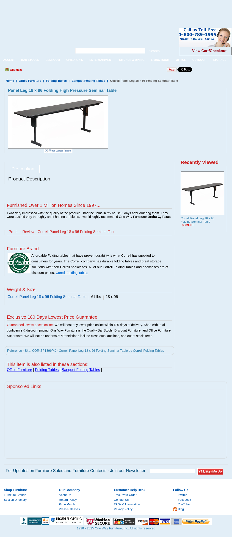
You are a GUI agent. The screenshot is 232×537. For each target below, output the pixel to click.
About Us (65, 495)
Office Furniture (30, 80)
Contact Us (121, 499)
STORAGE (219, 60)
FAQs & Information (127, 504)
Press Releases (69, 509)
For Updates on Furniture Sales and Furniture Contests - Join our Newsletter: (76, 470)
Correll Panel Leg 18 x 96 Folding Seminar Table (197, 219)
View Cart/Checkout (209, 51)
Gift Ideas (15, 69)
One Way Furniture (34, 41)
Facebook (184, 499)
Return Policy (68, 499)
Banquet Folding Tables (88, 80)
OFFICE (181, 60)
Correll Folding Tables (72, 273)
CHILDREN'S (74, 60)
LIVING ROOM (160, 60)
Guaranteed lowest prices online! (30, 325)
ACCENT (9, 60)
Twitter (182, 495)
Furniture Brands (15, 495)
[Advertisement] (83, 10)
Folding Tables (56, 80)
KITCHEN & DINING (132, 60)
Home (10, 80)
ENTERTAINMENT (101, 60)
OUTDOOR (199, 60)
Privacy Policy (123, 509)
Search (154, 51)
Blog (181, 509)
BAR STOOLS (30, 60)
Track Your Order (125, 495)
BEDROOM (52, 60)
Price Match (67, 504)
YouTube (184, 504)
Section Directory (15, 499)
